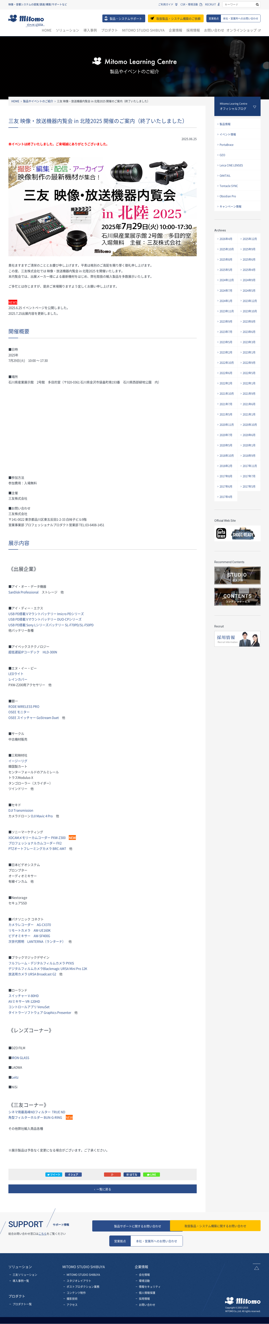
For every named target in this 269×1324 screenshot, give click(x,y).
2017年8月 (226, 487)
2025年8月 (226, 263)
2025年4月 (249, 274)
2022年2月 (226, 391)
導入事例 (90, 30)
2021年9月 (249, 402)
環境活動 (144, 1281)
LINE (151, 1174)
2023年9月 (226, 327)
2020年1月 (249, 455)
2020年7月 (226, 445)
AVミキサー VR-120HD (24, 1001)
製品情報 (225, 124)
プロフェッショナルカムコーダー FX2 (35, 843)
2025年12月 (250, 242)
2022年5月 (249, 381)
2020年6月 (249, 445)
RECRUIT (210, 4)
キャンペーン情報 (231, 209)
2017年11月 (250, 477)
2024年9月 (249, 285)
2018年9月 (249, 466)
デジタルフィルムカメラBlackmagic (34, 968)
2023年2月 (226, 359)
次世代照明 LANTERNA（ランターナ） (36, 941)
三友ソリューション (25, 1274)
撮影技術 (72, 1299)
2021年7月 (226, 413)
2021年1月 (249, 423)
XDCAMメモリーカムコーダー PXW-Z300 (37, 837)
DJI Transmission (20, 810)
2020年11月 (227, 434)
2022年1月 (249, 391)
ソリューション (67, 30)
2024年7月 (226, 295)
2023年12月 (250, 306)
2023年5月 (226, 349)
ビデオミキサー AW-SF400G (29, 935)
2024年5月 (249, 295)
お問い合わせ (214, 30)
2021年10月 (227, 402)
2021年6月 (249, 413)
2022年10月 (227, 370)
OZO (223, 156)
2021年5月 (226, 423)
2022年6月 (226, 381)
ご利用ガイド (165, 4)
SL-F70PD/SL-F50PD (51, 624)
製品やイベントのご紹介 (38, 101)
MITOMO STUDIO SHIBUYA (143, 30)
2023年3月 (249, 349)
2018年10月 (227, 466)
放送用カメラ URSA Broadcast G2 (34, 974)
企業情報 (175, 30)
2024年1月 (226, 306)
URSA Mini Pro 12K (74, 968)
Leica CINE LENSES (232, 167)
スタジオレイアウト (79, 1281)
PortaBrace (227, 145)
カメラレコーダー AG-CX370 (29, 924)
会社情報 (144, 1274)
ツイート (53, 1174)
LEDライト (16, 673)
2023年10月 (250, 317)
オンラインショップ (241, 30)
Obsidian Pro (228, 199)
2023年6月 (249, 338)
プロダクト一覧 (22, 1304)
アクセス (72, 1305)
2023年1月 (249, 359)
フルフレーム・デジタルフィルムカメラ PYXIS (41, 963)
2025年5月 (226, 274)
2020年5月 (226, 455)
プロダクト (109, 30)
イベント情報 (228, 135)
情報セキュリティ (150, 1286)
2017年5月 (249, 498)
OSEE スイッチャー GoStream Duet (33, 717)
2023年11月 (227, 317)
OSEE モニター (19, 711)
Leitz (15, 1077)
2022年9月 (249, 370)
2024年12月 (227, 285)
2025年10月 (227, 253)
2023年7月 (226, 338)
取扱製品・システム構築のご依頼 (178, 18)
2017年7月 (249, 487)
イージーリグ (17, 760)
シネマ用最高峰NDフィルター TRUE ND (36, 1111)
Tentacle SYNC (229, 188)
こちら (42, 1234)
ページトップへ (257, 1267)
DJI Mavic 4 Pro (42, 815)
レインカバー (17, 679)
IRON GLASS (20, 1057)
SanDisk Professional (23, 592)
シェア (73, 1174)
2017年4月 (226, 509)
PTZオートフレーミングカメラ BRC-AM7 (37, 848)
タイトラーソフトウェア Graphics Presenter (40, 1012)
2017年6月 (226, 498)
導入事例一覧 (21, 1281)
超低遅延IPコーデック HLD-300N (32, 651)
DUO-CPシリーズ (69, 619)
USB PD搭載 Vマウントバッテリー (32, 619)
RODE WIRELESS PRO (24, 706)
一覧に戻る (103, 1189)
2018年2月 (226, 477)
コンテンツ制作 (76, 1293)
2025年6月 (249, 263)
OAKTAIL (225, 177)
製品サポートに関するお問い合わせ (146, 1226)
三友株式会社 (26, 21)
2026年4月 (226, 242)
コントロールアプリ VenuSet (29, 1006)
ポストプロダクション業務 (83, 1286)
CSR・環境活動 (189, 4)
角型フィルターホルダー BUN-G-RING (35, 1117)
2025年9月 (249, 253)
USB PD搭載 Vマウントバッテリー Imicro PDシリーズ (46, 613)
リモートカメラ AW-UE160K (29, 930)
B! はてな (132, 1174)
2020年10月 (250, 434)
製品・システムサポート (126, 18)
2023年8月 (249, 327)
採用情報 (193, 30)
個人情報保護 (147, 1293)
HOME (46, 30)
